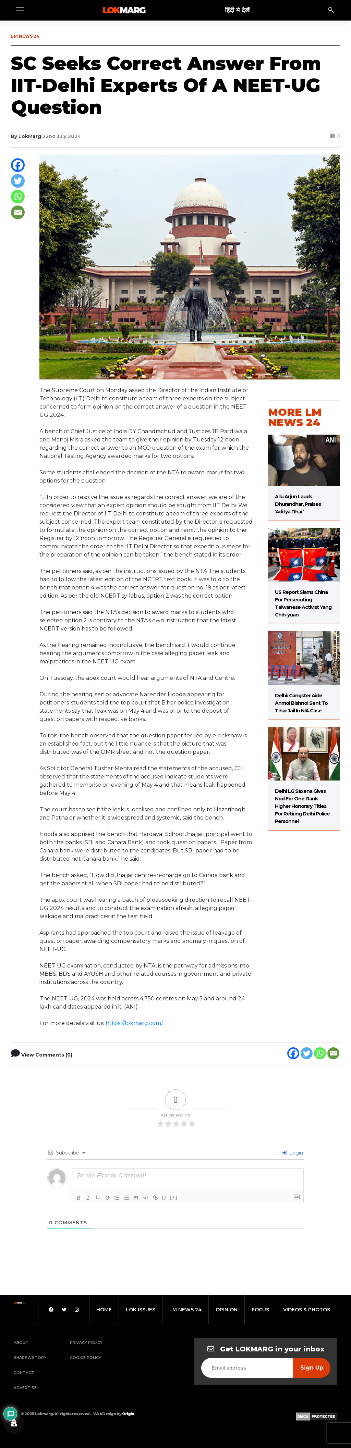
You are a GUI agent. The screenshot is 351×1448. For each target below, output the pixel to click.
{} (164, 1197)
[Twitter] (18, 181)
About (21, 1342)
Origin (128, 1413)
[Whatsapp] (18, 196)
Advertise (25, 1387)
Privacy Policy (86, 1342)
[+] (174, 1197)
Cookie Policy (85, 1357)
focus (260, 1310)
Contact (24, 1372)
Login (292, 1153)
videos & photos (306, 1310)
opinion (227, 1310)
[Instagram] (76, 1310)
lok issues (140, 1310)
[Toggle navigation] (20, 10)
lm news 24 (185, 1310)
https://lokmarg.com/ (134, 1023)
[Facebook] (18, 165)
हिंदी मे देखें (237, 10)
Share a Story (30, 1357)
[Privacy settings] (13, 1423)
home (104, 1310)
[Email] (18, 212)
